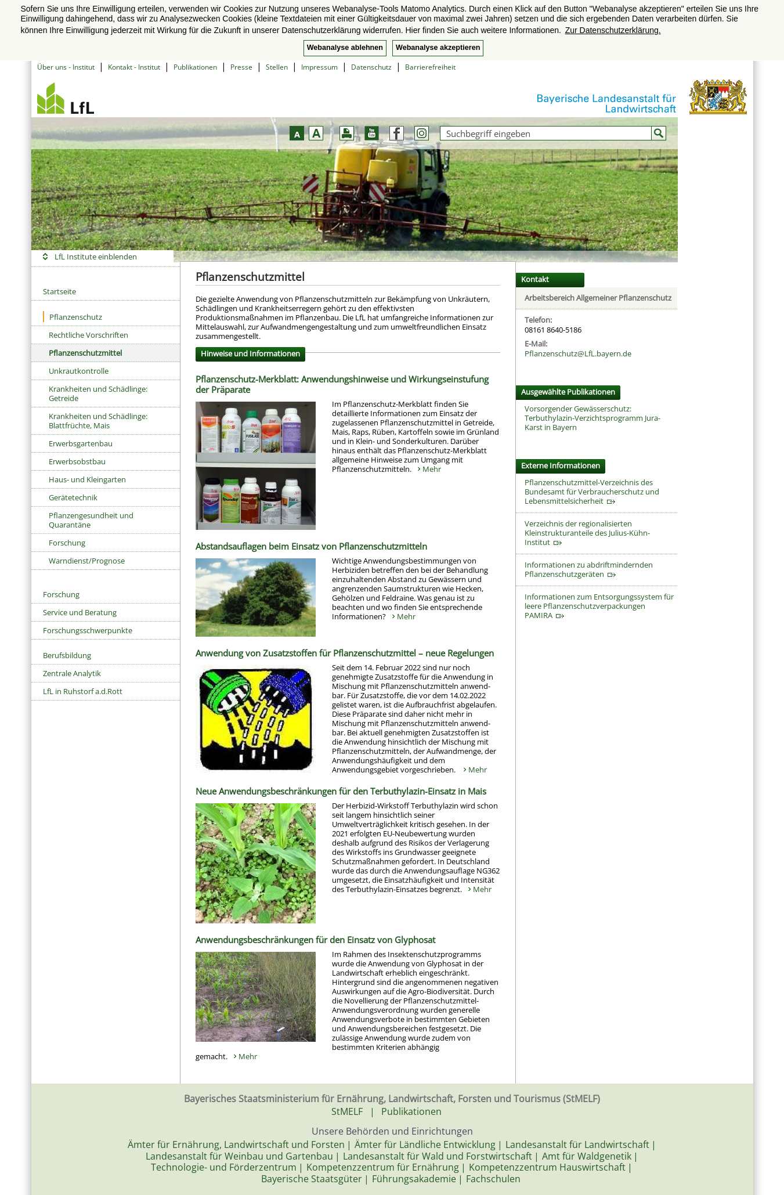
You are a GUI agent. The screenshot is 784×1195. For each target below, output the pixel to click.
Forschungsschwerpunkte (87, 630)
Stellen (277, 67)
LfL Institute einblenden (96, 256)
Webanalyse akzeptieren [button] (438, 48)
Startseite (59, 291)
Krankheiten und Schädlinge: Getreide (98, 393)
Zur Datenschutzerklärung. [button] (613, 30)
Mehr (431, 469)
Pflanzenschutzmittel (85, 353)
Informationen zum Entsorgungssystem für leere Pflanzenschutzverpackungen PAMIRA (599, 605)
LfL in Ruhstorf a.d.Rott (82, 691)
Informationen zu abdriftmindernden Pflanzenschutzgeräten (589, 569)
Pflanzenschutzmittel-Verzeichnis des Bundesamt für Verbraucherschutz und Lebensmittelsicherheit (592, 491)
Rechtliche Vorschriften (88, 335)
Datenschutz (371, 67)
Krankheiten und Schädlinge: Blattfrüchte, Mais (98, 421)
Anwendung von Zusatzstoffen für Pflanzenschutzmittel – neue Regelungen (345, 653)
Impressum (319, 67)
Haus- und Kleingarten (87, 479)
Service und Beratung (80, 612)
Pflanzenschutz (72, 316)
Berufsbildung (67, 655)
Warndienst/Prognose (87, 560)
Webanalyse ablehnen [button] (345, 48)
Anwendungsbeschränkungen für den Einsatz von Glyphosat (315, 939)
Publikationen (195, 67)
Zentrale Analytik (72, 673)
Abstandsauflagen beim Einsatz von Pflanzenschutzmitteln (311, 546)
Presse (241, 67)
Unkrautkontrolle (79, 371)
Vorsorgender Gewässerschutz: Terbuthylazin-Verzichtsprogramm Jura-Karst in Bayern (592, 417)
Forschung (67, 542)
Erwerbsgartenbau (81, 443)
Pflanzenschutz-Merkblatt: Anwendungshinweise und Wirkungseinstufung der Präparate (342, 384)
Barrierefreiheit (430, 67)
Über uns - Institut (66, 67)
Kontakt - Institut (134, 67)
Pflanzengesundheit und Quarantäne (91, 520)
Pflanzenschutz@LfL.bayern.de (578, 353)
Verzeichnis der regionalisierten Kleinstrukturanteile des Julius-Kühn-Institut (587, 532)
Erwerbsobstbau (77, 461)
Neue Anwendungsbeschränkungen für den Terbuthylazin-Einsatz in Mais (341, 791)
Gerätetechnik (73, 497)
